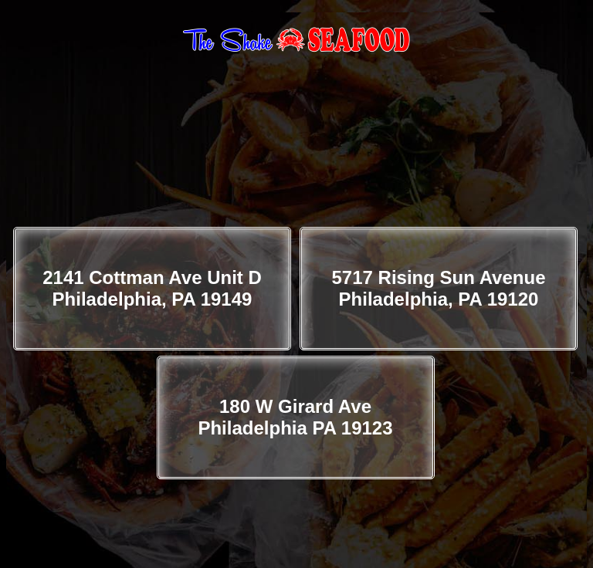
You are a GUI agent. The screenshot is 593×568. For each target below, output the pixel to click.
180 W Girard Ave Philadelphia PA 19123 (295, 417)
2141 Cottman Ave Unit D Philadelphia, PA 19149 (152, 288)
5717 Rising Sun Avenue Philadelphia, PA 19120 (439, 288)
